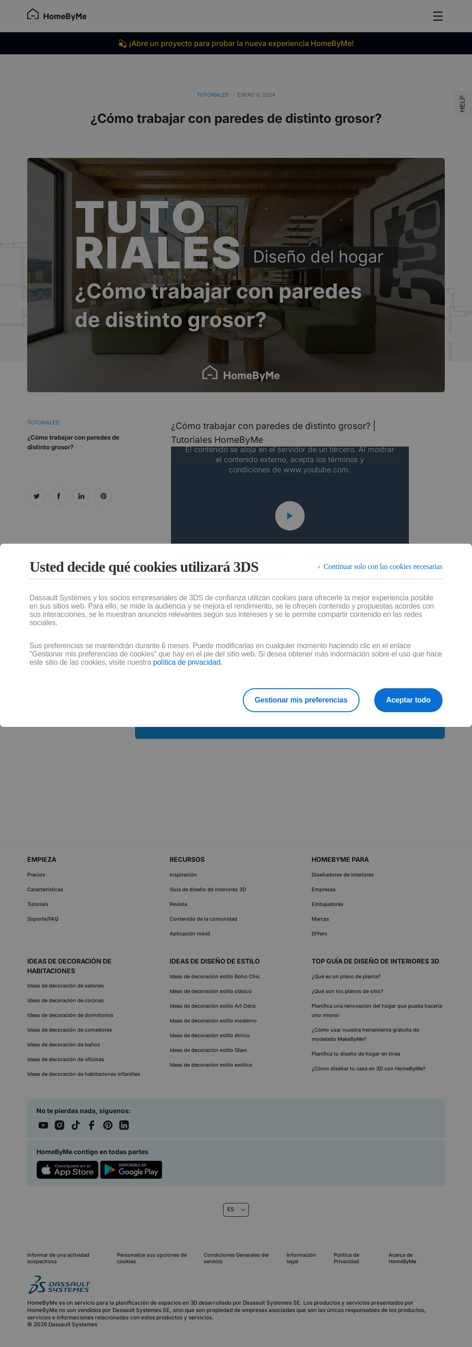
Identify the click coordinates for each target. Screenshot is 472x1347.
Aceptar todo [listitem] (408, 700)
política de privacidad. (187, 662)
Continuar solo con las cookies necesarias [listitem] (383, 566)
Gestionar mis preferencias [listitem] (301, 700)
